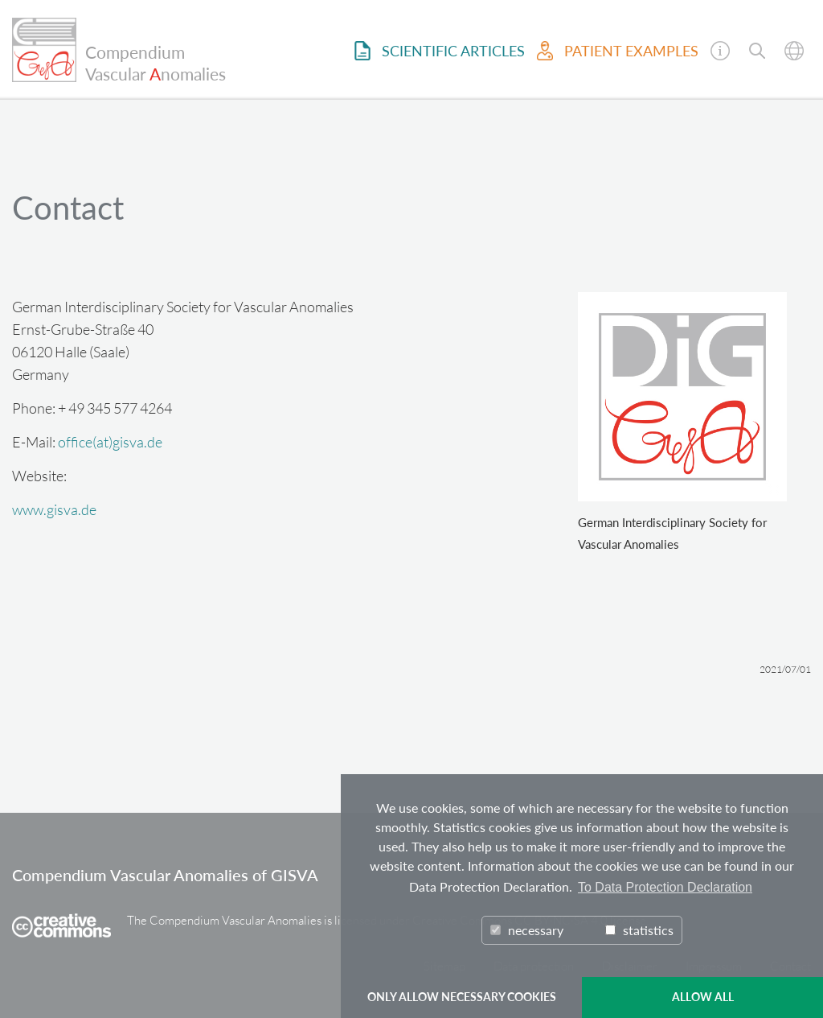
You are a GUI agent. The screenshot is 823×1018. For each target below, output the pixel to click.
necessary (526, 930)
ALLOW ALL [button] (703, 997)
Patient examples (617, 50)
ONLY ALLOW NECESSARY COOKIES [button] (461, 997)
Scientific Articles (439, 50)
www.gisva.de (54, 509)
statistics (639, 930)
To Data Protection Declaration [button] (665, 887)
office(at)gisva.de (110, 442)
